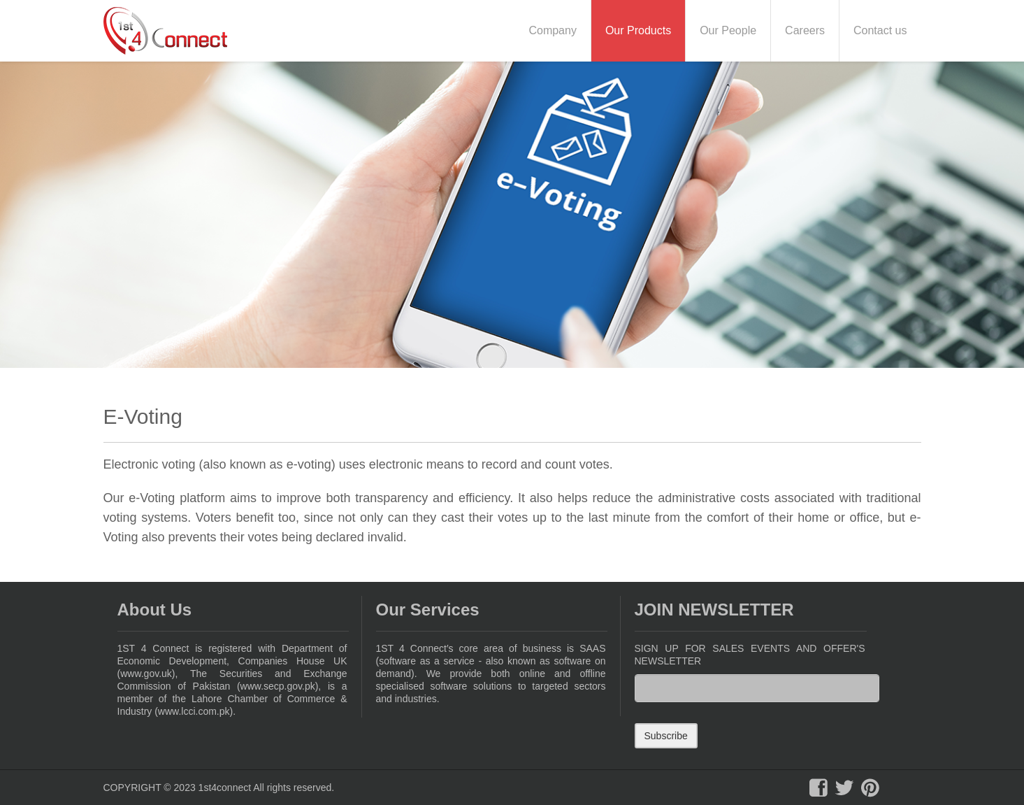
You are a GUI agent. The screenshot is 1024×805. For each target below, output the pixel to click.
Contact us (880, 30)
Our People (728, 30)
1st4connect (225, 787)
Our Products (638, 30)
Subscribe (666, 735)
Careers (805, 30)
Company (552, 30)
